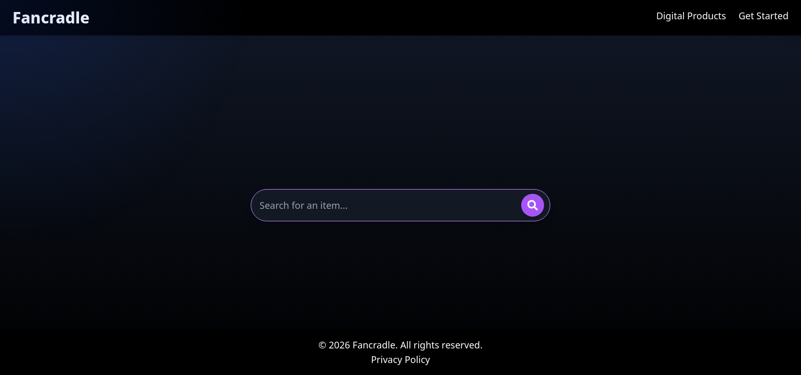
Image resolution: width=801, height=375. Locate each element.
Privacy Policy (400, 359)
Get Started (764, 15)
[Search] (532, 205)
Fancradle (50, 17)
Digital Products (691, 15)
